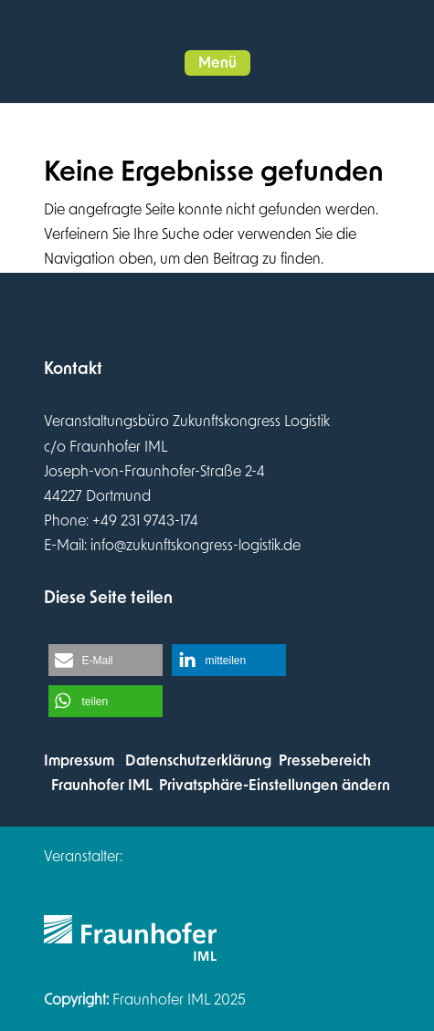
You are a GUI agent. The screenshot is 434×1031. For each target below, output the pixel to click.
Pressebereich (325, 761)
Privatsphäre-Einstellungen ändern (274, 785)
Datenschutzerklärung (198, 761)
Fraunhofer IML (101, 785)
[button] (217, 63)
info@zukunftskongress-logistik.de (195, 545)
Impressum (79, 761)
